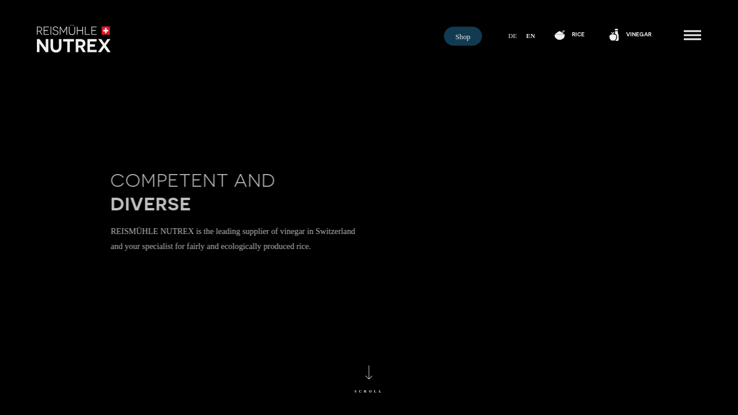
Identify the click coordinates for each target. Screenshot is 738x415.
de (513, 35)
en (530, 35)
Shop (462, 37)
